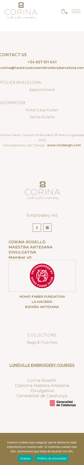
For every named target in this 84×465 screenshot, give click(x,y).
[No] (78, 451)
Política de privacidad (51, 458)
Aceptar (25, 458)
